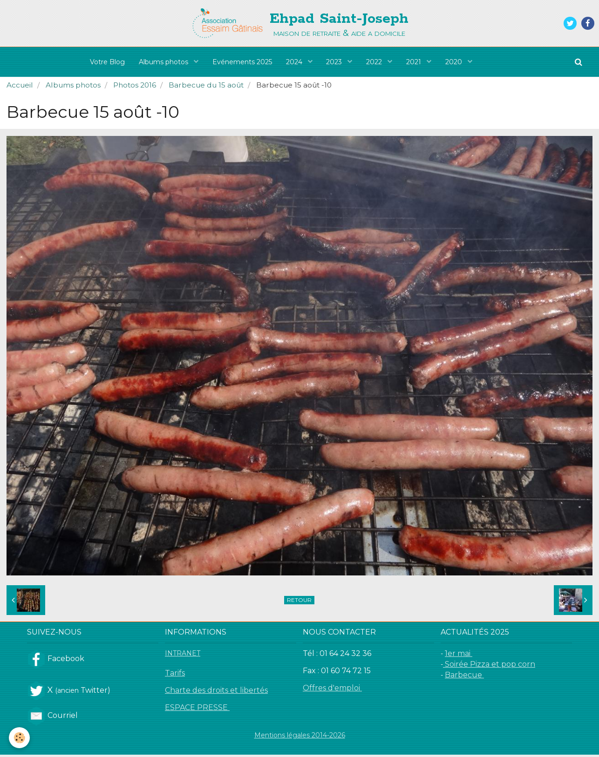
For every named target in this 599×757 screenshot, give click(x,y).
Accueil (20, 87)
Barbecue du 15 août (206, 87)
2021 (415, 62)
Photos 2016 (134, 87)
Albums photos (164, 62)
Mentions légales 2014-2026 (299, 737)
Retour (299, 602)
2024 (295, 62)
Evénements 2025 (242, 62)
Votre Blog (107, 62)
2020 (455, 62)
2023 (335, 62)
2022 (375, 62)
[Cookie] (19, 737)
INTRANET (182, 655)
